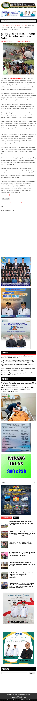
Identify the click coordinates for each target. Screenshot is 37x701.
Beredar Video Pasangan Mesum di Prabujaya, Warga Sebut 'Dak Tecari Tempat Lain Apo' (22, 564)
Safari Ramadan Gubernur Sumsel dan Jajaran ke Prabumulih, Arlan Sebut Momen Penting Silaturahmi (18, 369)
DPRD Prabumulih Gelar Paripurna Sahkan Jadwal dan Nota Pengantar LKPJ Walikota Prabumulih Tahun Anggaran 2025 (17, 361)
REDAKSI (19, 696)
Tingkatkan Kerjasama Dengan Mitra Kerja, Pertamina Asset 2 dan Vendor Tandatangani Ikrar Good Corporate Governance (22, 575)
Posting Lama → (30, 203)
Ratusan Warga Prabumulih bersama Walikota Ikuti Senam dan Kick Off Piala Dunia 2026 (17, 356)
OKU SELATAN (10, 25)
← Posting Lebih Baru (8, 203)
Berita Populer (7, 517)
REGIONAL (18, 25)
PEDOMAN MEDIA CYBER (19, 697)
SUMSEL (24, 25)
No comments (26, 41)
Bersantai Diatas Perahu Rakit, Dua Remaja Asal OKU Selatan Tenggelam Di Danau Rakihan (18, 35)
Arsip (15, 517)
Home (3, 25)
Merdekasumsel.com (24, 694)
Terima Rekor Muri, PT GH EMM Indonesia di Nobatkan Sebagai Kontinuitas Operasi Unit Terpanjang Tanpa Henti (22, 554)
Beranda (20, 203)
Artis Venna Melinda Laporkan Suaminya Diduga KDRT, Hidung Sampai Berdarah (18, 384)
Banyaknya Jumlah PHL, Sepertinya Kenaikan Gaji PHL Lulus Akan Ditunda (20, 542)
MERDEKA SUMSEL (25, 700)
